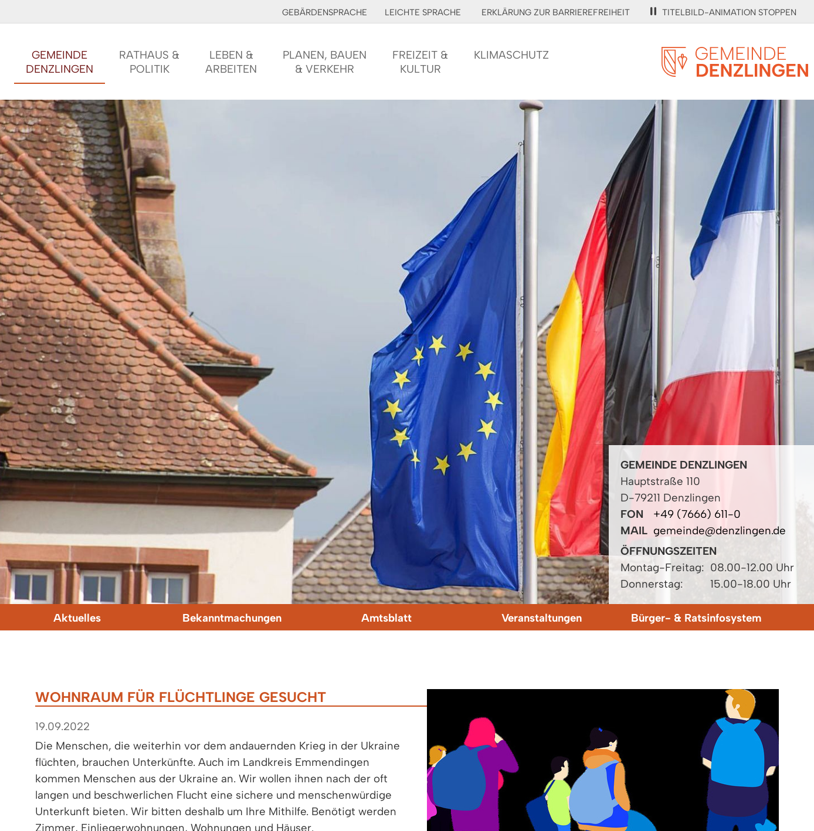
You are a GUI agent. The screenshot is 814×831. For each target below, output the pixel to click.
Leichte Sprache (423, 12)
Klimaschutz (511, 55)
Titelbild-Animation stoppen (723, 12)
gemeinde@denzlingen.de (719, 530)
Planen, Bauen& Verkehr (325, 62)
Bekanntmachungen (231, 618)
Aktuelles (77, 618)
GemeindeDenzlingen (59, 62)
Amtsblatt (386, 618)
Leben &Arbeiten (231, 62)
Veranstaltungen (541, 618)
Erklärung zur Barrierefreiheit (555, 12)
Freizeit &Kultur (420, 62)
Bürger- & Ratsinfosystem (696, 618)
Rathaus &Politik (149, 62)
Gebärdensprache (324, 12)
